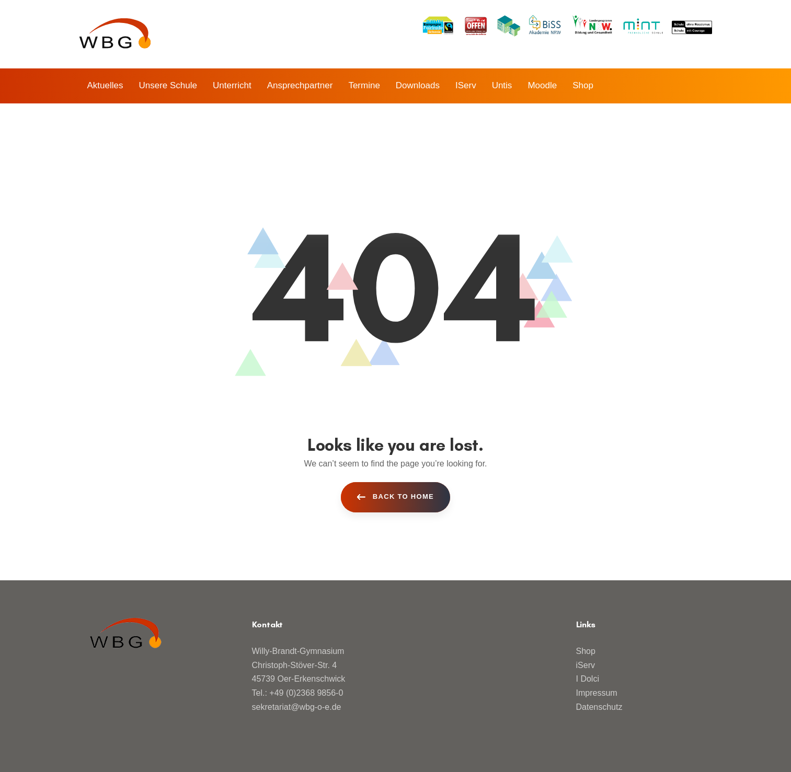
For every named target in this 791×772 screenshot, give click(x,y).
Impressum (596, 692)
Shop (585, 651)
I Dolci (587, 678)
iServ (585, 665)
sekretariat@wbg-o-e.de (296, 707)
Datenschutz (599, 707)
